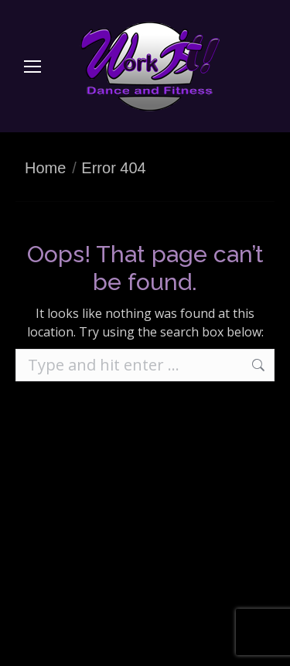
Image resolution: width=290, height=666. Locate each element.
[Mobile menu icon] (32, 66)
